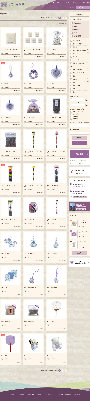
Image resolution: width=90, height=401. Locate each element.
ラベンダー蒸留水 (77, 44)
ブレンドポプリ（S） (29, 219)
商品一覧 (66, 2)
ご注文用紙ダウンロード (80, 197)
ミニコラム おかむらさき (8, 219)
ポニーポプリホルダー (6, 253)
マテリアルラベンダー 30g (8, 151)
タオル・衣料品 (76, 85)
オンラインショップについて (79, 160)
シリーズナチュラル (77, 111)
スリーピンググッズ (77, 73)
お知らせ (59, 2)
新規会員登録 (86, 2)
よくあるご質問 (20, 394)
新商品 (74, 26)
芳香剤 (74, 47)
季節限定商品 (76, 23)
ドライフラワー (76, 69)
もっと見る (79, 253)
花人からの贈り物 (5, 321)
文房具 (74, 79)
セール (74, 33)
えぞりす (26, 355)
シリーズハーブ (76, 114)
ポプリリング (27, 83)
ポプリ (74, 66)
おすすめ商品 (76, 36)
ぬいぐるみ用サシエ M (30, 287)
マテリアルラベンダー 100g (54, 117)
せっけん (74, 56)
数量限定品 (75, 29)
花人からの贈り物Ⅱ (29, 321)
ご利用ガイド (76, 2)
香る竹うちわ (50, 321)
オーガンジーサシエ (29, 117)
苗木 (73, 92)
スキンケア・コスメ (77, 60)
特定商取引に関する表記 (65, 394)
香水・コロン (75, 53)
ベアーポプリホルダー (29, 253)
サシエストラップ (5, 83)
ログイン (72, 7)
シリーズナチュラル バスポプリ (9, 49)
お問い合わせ (77, 394)
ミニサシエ (4, 287)
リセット (79, 143)
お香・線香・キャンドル (78, 50)
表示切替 (61, 23)
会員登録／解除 (30, 394)
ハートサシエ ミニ (5, 117)
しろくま (49, 355)
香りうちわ (4, 355)
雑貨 (73, 82)
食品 (73, 76)
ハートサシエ (50, 83)
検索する (79, 137)
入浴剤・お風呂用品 (77, 63)
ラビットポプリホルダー (53, 253)
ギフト (74, 89)
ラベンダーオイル (77, 40)
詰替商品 (74, 116)
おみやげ (74, 118)
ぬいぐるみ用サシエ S (52, 287)
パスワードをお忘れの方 (78, 163)
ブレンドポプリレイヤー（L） (8, 185)
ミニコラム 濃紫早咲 (52, 185)
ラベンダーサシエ (51, 49)
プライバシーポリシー (51, 394)
